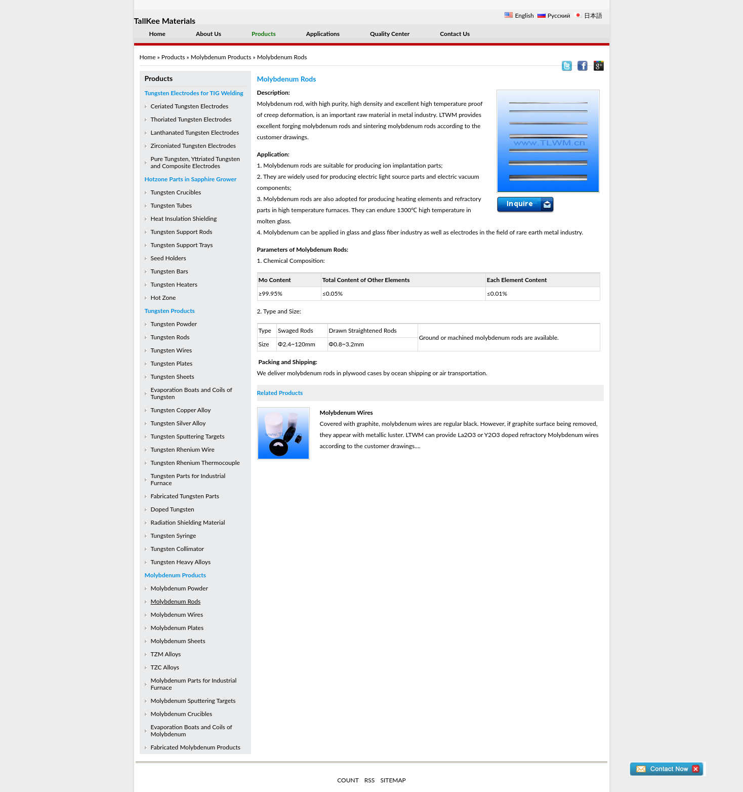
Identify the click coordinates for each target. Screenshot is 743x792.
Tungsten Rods (170, 337)
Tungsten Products (170, 310)
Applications (323, 33)
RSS (369, 780)
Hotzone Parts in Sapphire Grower (191, 179)
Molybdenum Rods (176, 601)
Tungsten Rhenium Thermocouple (195, 462)
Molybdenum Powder (179, 588)
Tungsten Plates (172, 363)
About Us (208, 33)
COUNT (348, 780)
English (524, 15)
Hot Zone (163, 297)
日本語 (593, 15)
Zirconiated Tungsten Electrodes (193, 145)
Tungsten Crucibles (176, 192)
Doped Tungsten (172, 509)
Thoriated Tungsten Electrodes (191, 119)
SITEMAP (392, 780)
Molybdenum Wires (177, 614)
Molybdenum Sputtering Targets (193, 700)
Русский (559, 15)
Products (264, 33)
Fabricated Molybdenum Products (195, 747)
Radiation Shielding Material (188, 522)
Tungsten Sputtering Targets (188, 436)
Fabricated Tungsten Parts (185, 496)
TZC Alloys (165, 667)
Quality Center (389, 33)
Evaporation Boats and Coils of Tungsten (191, 393)
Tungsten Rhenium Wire (183, 449)
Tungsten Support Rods (182, 231)
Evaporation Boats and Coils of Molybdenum (191, 730)
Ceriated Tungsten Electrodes (190, 106)
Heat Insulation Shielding (184, 218)
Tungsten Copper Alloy (181, 410)
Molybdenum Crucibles (182, 714)
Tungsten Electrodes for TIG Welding (194, 93)
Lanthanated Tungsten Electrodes (195, 132)
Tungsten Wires (171, 350)
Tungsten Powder (174, 324)
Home (157, 33)
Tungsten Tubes (171, 205)
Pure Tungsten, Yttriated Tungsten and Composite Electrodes (195, 162)
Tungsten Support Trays (182, 245)
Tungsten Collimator (177, 548)
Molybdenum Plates (177, 627)
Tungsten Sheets (172, 376)
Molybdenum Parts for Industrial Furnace (194, 684)
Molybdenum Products (221, 57)
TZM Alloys (166, 654)
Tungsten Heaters (174, 284)
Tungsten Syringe (173, 535)
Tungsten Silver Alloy (178, 423)
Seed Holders (168, 258)
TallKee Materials (165, 20)
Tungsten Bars (169, 271)
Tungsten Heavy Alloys (181, 562)
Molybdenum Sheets (178, 641)
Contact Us (455, 33)
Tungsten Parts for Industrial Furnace (188, 479)
